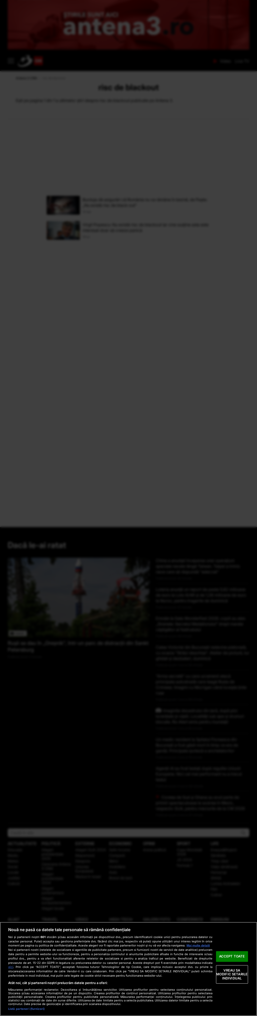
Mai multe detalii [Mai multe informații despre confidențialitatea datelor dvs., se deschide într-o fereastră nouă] (198, 945)
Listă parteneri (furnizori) (26, 1009)
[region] (128, 969)
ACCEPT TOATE (232, 956)
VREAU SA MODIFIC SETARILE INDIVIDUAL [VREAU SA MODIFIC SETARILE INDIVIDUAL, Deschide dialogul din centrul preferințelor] (232, 974)
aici (10, 967)
